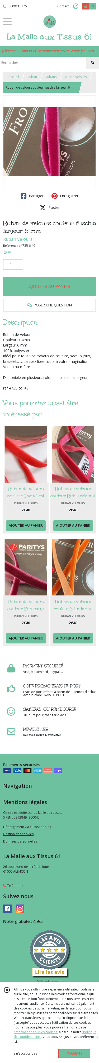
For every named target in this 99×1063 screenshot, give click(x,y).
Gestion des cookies (18, 834)
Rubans (50, 77)
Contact (63, 6)
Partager (32, 196)
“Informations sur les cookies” (36, 1032)
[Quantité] (13, 264)
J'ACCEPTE (74, 1053)
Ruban (32, 77)
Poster (50, 207)
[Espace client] (75, 6)
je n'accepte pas (25, 1053)
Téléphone (13, 885)
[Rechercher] (92, 63)
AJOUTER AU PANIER (49, 286)
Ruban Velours (76, 77)
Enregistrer (64, 196)
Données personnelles (20, 841)
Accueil (13, 77)
